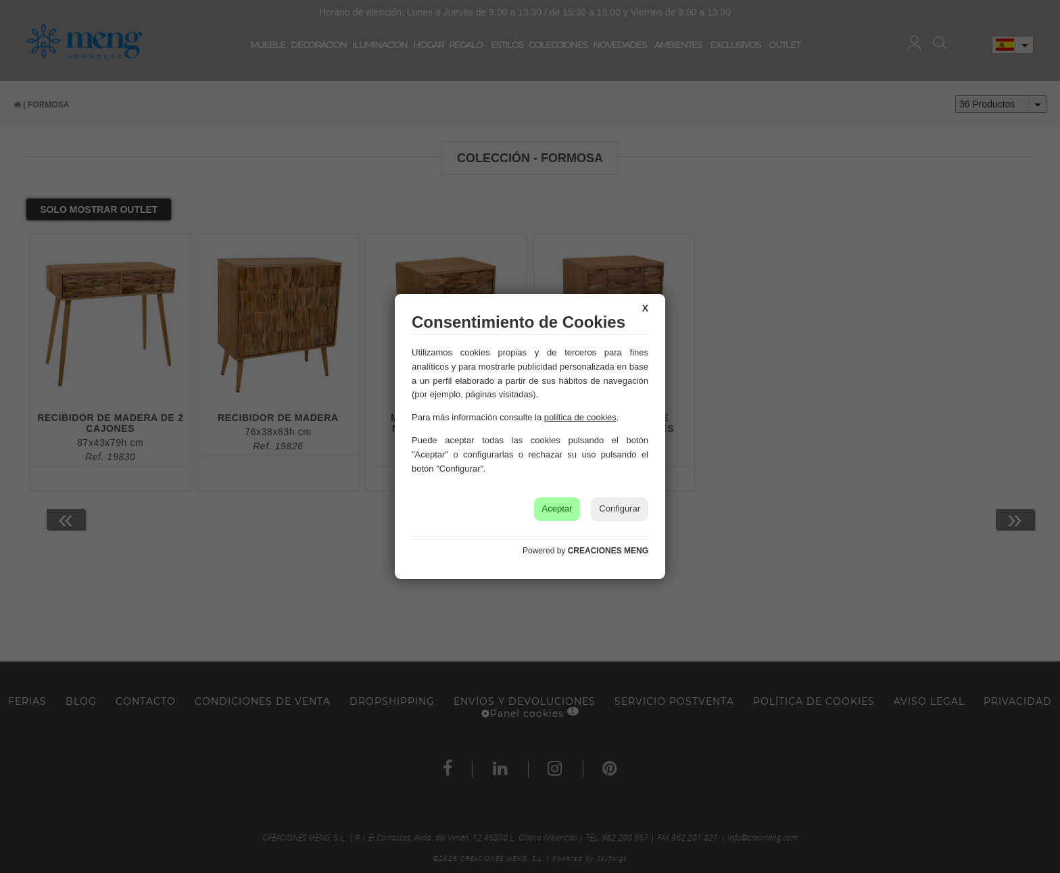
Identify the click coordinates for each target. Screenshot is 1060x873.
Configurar (619, 508)
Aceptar (557, 508)
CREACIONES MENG (608, 550)
